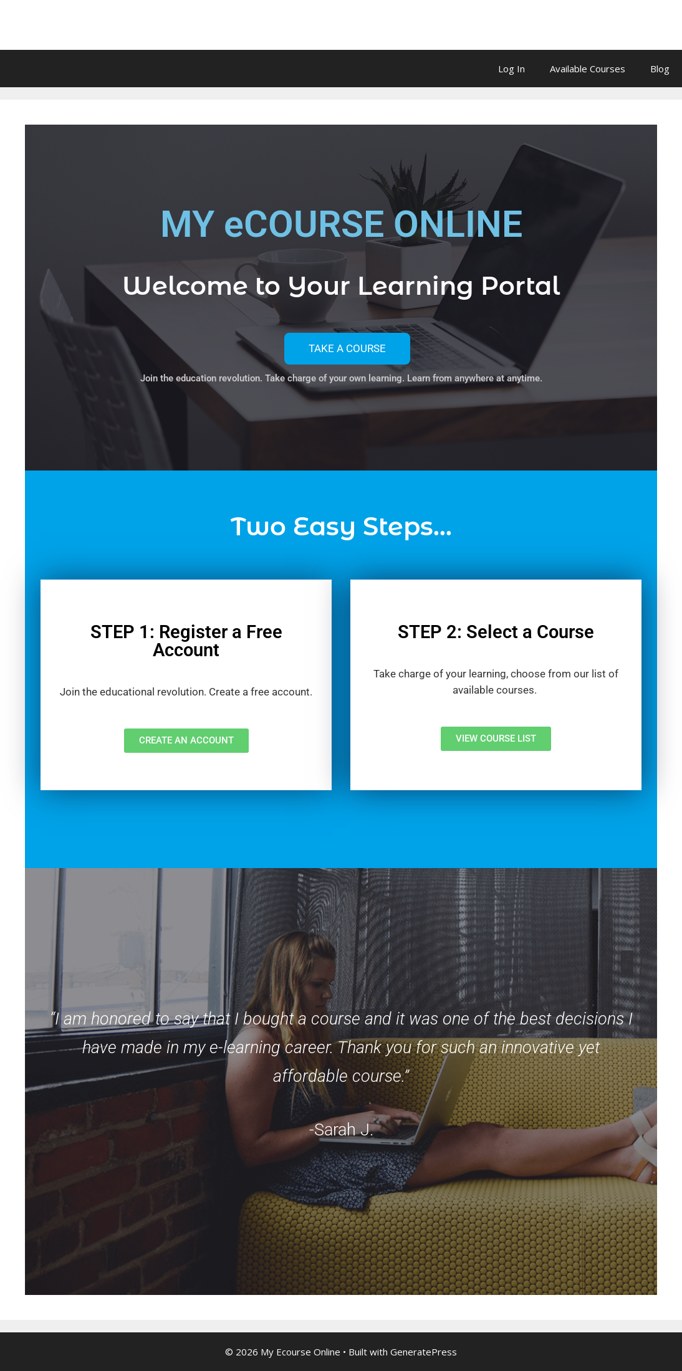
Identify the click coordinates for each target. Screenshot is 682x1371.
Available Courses (587, 68)
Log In (511, 68)
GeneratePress (423, 1351)
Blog (660, 68)
